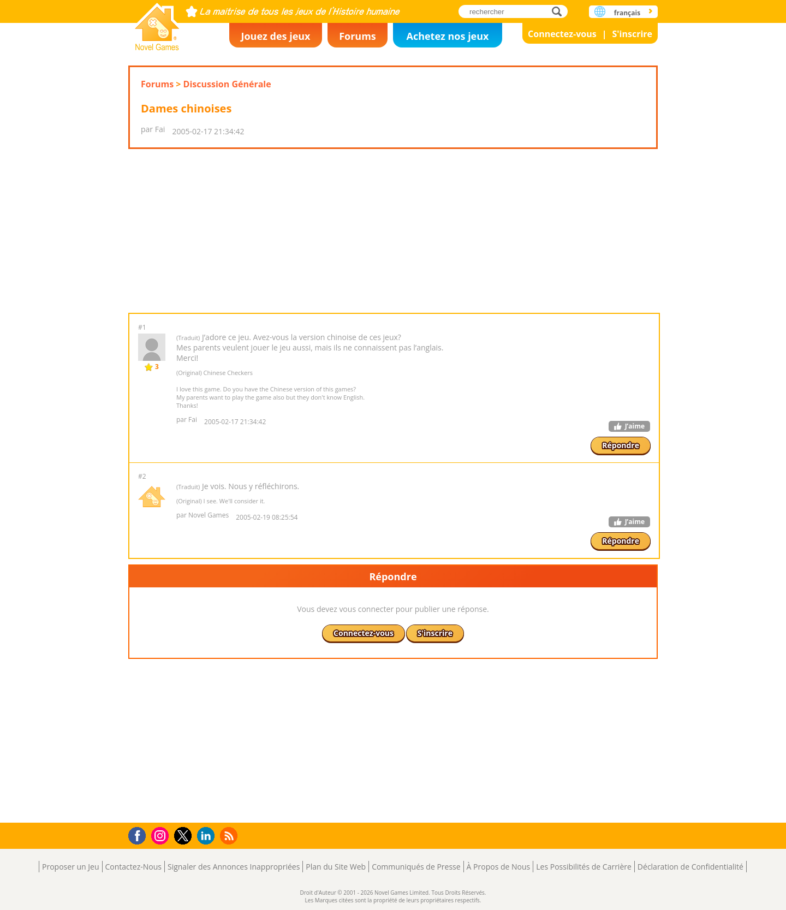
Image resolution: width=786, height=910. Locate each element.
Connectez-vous (562, 34)
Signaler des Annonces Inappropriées (234, 866)
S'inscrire (632, 34)
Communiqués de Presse (416, 866)
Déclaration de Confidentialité (690, 866)
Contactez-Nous (133, 866)
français (627, 12)
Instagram (161, 835)
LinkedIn (208, 836)
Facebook (140, 834)
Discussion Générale (227, 84)
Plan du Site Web (336, 866)
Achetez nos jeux (447, 36)
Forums (357, 36)
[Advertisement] (393, 230)
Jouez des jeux (275, 36)
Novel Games (157, 23)
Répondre (620, 445)
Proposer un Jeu (70, 866)
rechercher (560, 11)
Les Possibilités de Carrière (584, 866)
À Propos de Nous (499, 866)
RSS (230, 835)
